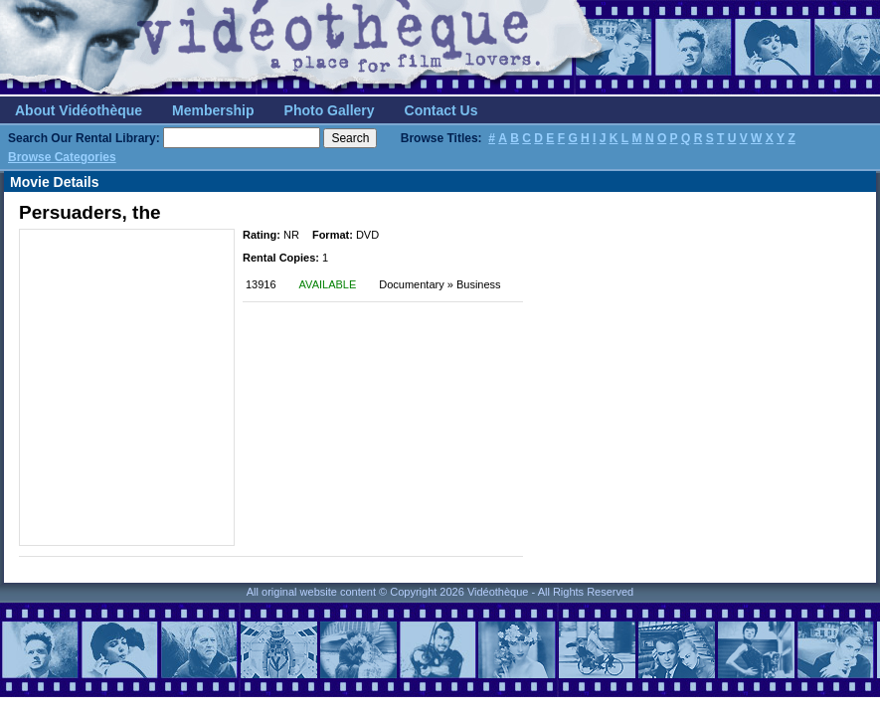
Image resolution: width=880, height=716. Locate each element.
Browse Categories (62, 157)
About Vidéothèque (78, 110)
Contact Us (441, 110)
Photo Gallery (329, 110)
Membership (213, 110)
